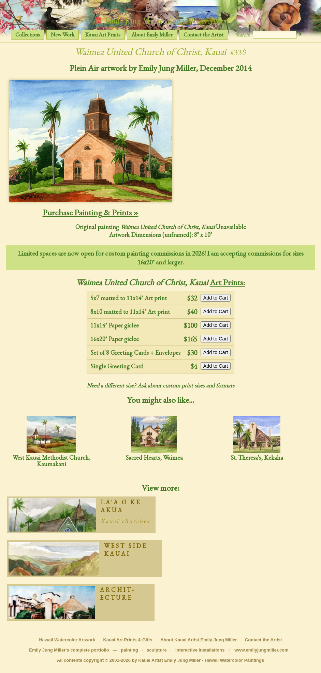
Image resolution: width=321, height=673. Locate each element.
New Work (62, 34)
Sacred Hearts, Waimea (154, 438)
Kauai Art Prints (102, 34)
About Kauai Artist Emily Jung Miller (198, 639)
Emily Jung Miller (160, 20)
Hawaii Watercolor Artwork (67, 639)
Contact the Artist (204, 34)
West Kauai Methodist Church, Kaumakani (51, 442)
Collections (27, 34)
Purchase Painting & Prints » (90, 212)
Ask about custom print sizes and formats (185, 385)
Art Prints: (227, 282)
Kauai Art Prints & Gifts (127, 639)
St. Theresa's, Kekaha (257, 438)
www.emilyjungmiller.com (261, 650)
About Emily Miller (152, 34)
